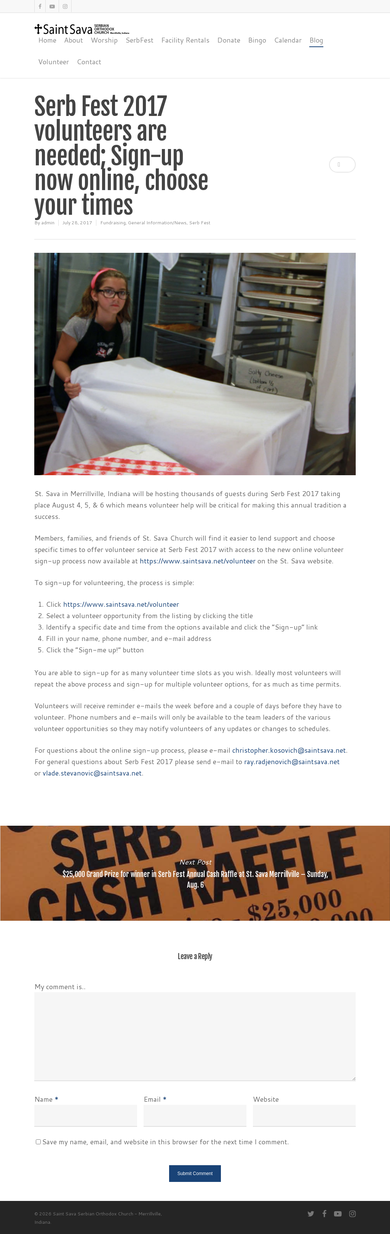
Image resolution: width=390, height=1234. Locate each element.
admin (47, 222)
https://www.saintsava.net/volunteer (198, 561)
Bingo (257, 40)
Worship (104, 40)
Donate (228, 40)
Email (155, 1099)
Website (266, 1099)
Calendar (288, 40)
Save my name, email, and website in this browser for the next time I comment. (165, 1142)
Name (46, 1099)
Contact (89, 62)
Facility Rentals (185, 40)
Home (47, 40)
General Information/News (157, 222)
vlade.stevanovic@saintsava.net (92, 773)
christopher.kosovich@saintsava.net (289, 750)
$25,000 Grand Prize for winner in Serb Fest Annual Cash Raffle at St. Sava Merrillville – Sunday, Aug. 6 (195, 873)
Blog (316, 40)
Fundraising (113, 222)
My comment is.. (60, 986)
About (73, 40)
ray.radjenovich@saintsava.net (292, 761)
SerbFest (139, 40)
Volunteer (53, 62)
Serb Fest (199, 222)
